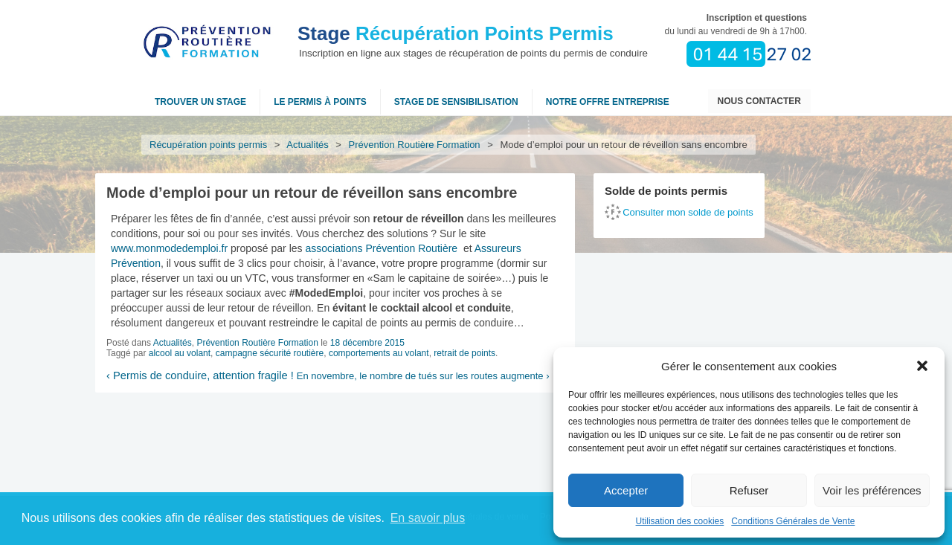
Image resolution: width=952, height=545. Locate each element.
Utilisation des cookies (680, 521)
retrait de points (464, 353)
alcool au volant (179, 353)
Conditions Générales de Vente (793, 521)
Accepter (626, 490)
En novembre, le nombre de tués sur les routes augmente (423, 375)
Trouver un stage (200, 102)
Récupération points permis (208, 144)
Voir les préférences (872, 490)
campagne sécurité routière (270, 353)
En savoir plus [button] (428, 518)
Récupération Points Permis (456, 33)
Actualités (308, 144)
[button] (922, 365)
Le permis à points (320, 102)
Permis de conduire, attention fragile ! (200, 375)
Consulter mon (688, 212)
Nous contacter (759, 101)
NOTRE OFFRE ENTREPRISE (607, 102)
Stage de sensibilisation (456, 102)
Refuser (749, 490)
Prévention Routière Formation (414, 144)
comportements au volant (379, 353)
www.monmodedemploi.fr (169, 248)
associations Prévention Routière (381, 248)
